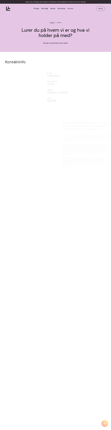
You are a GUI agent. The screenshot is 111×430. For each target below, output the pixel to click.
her (85, 2)
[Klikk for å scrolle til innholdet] (104, 421)
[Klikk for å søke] (101, 8)
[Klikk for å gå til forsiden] (8, 9)
